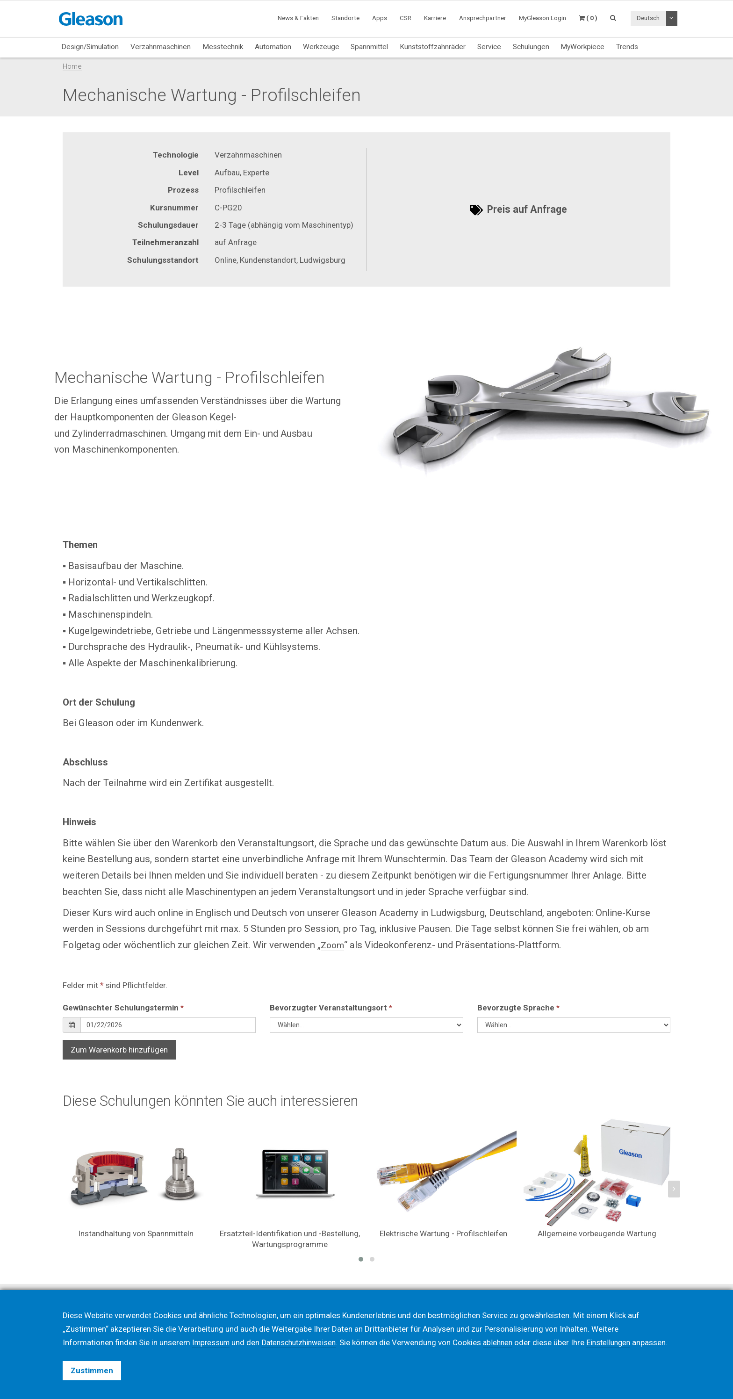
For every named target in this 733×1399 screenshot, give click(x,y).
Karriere (435, 18)
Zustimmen (92, 1370)
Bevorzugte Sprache (518, 1007)
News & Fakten (298, 18)
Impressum (212, 1329)
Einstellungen (619, 1329)
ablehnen (506, 1329)
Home (72, 66)
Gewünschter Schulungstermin (123, 1007)
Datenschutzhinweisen (304, 1329)
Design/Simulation (90, 47)
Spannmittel (369, 47)
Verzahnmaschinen (160, 47)
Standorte (345, 18)
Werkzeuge (321, 47)
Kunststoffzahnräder (433, 47)
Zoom (333, 945)
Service (489, 47)
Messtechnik (222, 47)
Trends (627, 47)
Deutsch (648, 18)
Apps (379, 18)
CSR (405, 18)
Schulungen (531, 47)
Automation (273, 47)
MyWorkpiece (582, 47)
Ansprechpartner (482, 18)
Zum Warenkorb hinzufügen (119, 1049)
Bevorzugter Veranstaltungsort (331, 1007)
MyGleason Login (542, 18)
